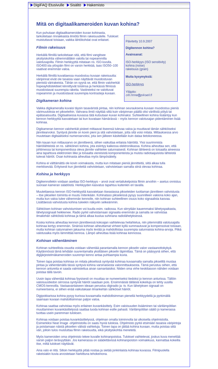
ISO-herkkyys (135, 84)
